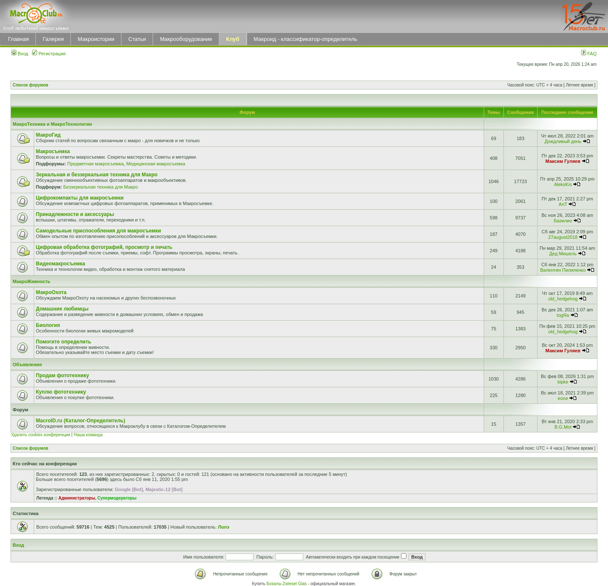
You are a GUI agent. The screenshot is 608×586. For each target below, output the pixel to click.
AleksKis (563, 184)
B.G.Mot (562, 426)
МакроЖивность (31, 281)
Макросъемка (53, 151)
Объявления (27, 364)
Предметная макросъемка (95, 163)
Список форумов (30, 85)
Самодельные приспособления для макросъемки (98, 231)
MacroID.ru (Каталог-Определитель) (80, 421)
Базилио (563, 220)
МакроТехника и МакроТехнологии (52, 124)
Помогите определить (63, 342)
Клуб (232, 39)
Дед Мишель (563, 253)
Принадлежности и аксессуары (75, 214)
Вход (19, 53)
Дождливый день (562, 141)
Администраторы (76, 498)
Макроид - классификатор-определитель (306, 39)
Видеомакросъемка (60, 264)
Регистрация (48, 53)
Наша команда (88, 434)
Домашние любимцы (62, 309)
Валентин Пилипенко (563, 270)
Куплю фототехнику (61, 392)
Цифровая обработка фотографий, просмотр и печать (104, 247)
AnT (563, 204)
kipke (562, 381)
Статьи (137, 39)
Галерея (53, 39)
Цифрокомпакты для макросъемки (80, 198)
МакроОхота (51, 292)
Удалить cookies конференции (40, 434)
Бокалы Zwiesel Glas (287, 583)
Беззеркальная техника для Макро (100, 186)
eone (563, 398)
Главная (18, 39)
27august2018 (563, 237)
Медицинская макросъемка (155, 163)
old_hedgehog (563, 298)
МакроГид (48, 135)
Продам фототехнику (62, 375)
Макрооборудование (186, 39)
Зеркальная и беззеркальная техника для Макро (97, 175)
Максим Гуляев (563, 161)
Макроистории (96, 39)
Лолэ (223, 526)
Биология (48, 325)
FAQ (589, 53)
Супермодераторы (117, 498)
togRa (563, 315)
